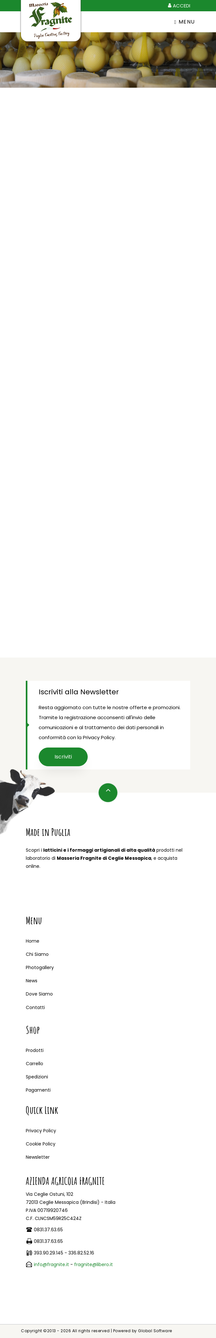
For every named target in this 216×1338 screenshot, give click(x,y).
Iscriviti (63, 756)
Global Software (155, 1330)
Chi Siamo (37, 954)
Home (32, 941)
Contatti (35, 1007)
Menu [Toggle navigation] (184, 21)
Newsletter (38, 1157)
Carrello (34, 1063)
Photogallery (40, 967)
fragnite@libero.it (93, 1264)
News (31, 980)
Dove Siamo (39, 994)
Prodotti (35, 1050)
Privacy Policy (41, 1130)
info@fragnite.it (51, 1264)
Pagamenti (38, 1090)
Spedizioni (37, 1077)
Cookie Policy (40, 1144)
